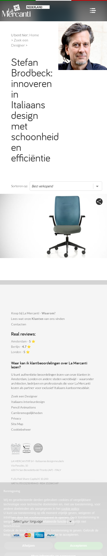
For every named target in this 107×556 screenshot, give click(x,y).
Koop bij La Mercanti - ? (33, 313)
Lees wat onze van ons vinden (38, 319)
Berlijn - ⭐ (21, 346)
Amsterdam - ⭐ (23, 341)
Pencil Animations (23, 407)
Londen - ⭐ (20, 352)
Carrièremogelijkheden (27, 413)
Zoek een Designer (24, 396)
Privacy (16, 418)
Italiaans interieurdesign (28, 402)
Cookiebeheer (21, 429)
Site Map (17, 424)
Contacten (18, 324)
